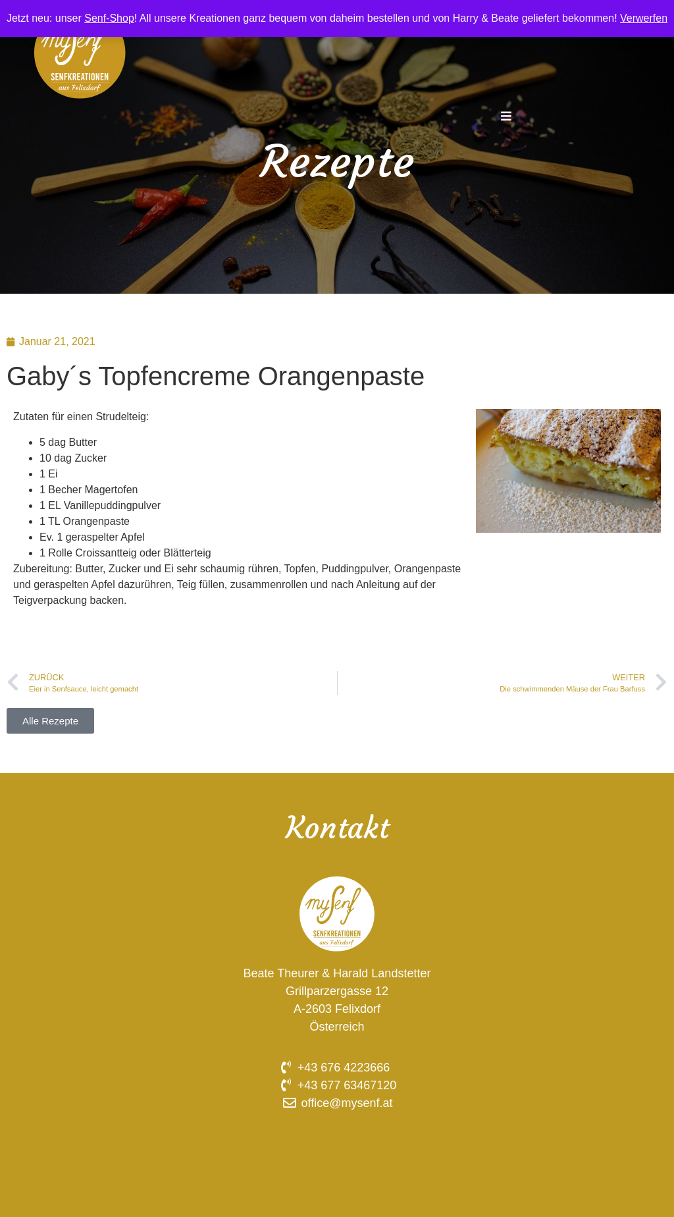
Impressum (336, 1134)
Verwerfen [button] (643, 18)
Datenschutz (337, 1151)
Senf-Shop (109, 18)
